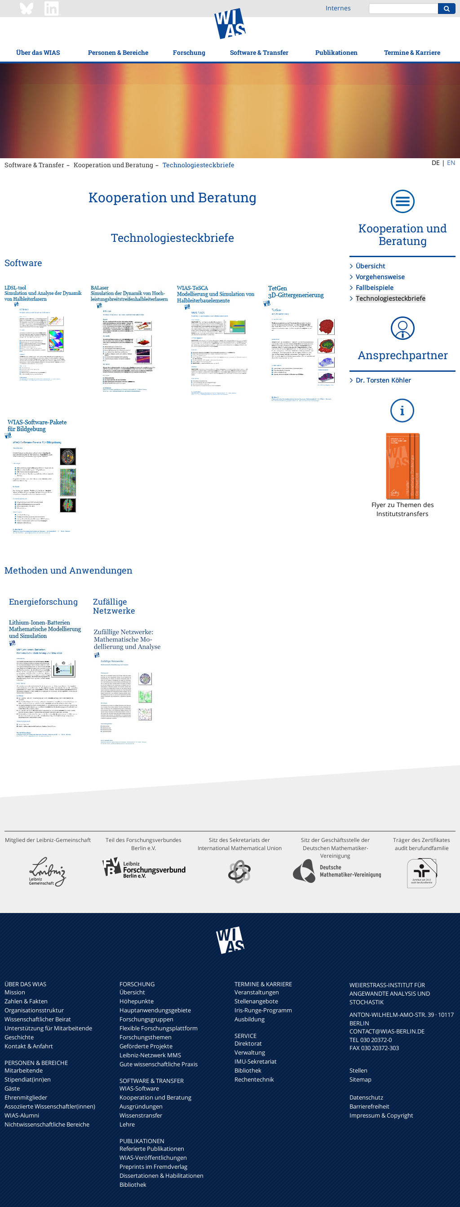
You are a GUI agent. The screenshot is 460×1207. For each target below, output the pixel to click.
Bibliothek (132, 1184)
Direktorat (248, 1043)
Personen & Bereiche (118, 52)
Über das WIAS (38, 52)
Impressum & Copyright (381, 1115)
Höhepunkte (136, 1001)
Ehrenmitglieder (25, 1097)
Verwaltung (249, 1052)
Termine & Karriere (412, 52)
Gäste (12, 1088)
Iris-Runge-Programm (263, 1010)
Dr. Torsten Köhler (383, 380)
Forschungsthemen (145, 1037)
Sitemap (360, 1079)
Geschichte (19, 1037)
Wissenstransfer (140, 1115)
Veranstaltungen (256, 992)
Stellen (358, 1070)
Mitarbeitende (23, 1070)
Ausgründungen (141, 1106)
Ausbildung (249, 1019)
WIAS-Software (139, 1088)
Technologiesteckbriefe (198, 164)
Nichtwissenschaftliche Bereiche (46, 1124)
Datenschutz (366, 1097)
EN (451, 162)
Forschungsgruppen (146, 1019)
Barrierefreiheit (369, 1106)
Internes (338, 8)
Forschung (189, 52)
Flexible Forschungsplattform (158, 1028)
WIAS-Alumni (21, 1115)
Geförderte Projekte (145, 1046)
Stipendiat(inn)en (27, 1079)
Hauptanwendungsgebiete (155, 1010)
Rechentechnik (254, 1079)
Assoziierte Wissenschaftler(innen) (49, 1106)
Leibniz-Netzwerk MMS (150, 1055)
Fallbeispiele (375, 287)
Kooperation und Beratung (113, 164)
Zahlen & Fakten (26, 1001)
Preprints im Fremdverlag (153, 1166)
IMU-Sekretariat (255, 1061)
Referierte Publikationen (151, 1149)
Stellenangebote (256, 1001)
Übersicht (370, 266)
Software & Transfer (259, 52)
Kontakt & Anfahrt (28, 1046)
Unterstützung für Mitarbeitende (48, 1028)
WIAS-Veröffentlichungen (153, 1158)
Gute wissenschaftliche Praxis (158, 1064)
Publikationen (336, 52)
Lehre (127, 1124)
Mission (14, 992)
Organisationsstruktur (34, 1010)
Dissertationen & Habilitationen (161, 1175)
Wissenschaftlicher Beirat (37, 1019)
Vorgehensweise (380, 276)
